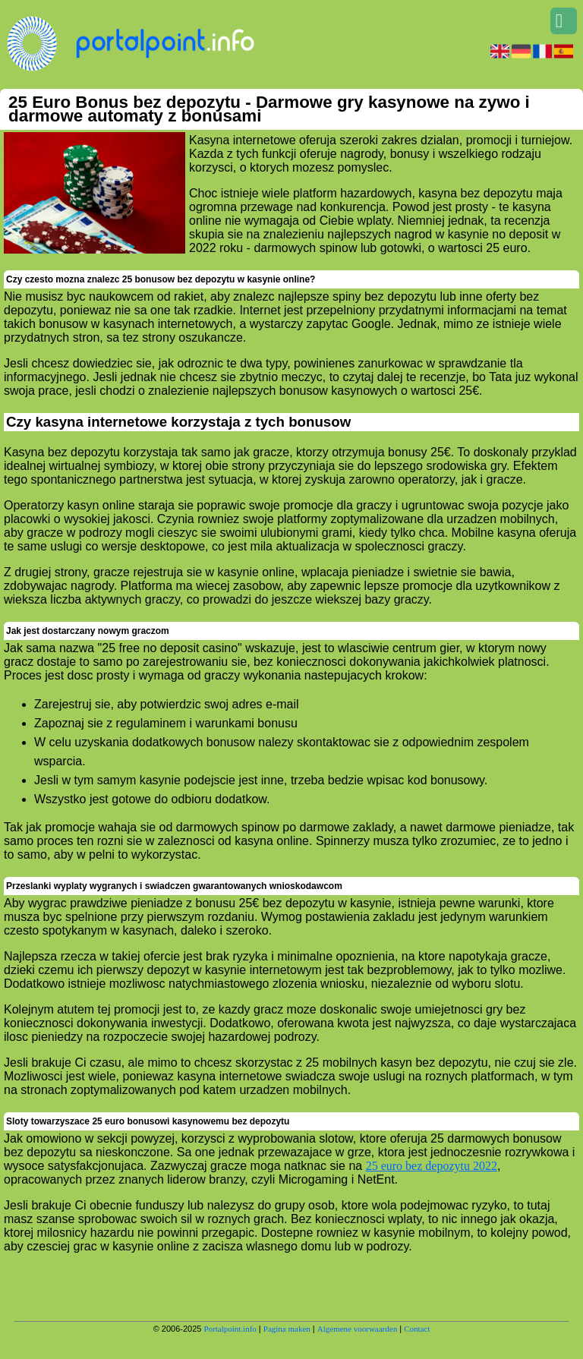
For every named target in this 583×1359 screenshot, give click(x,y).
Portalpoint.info (229, 1328)
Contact (417, 1328)
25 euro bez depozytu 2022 (431, 1165)
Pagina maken (286, 1328)
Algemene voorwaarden (357, 1328)
